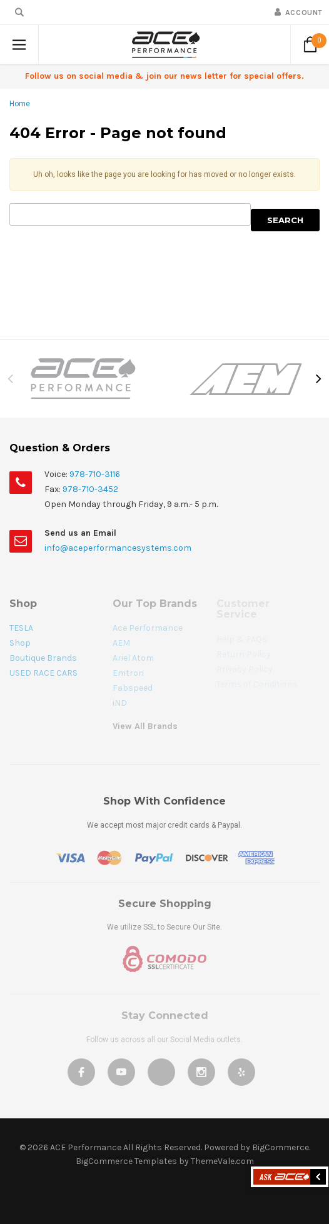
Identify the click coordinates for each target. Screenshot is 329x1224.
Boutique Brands (43, 658)
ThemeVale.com (222, 1161)
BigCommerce (280, 1147)
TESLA (21, 628)
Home (19, 103)
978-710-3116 (94, 474)
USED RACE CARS (43, 673)
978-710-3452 (90, 489)
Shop (20, 643)
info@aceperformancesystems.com (117, 548)
